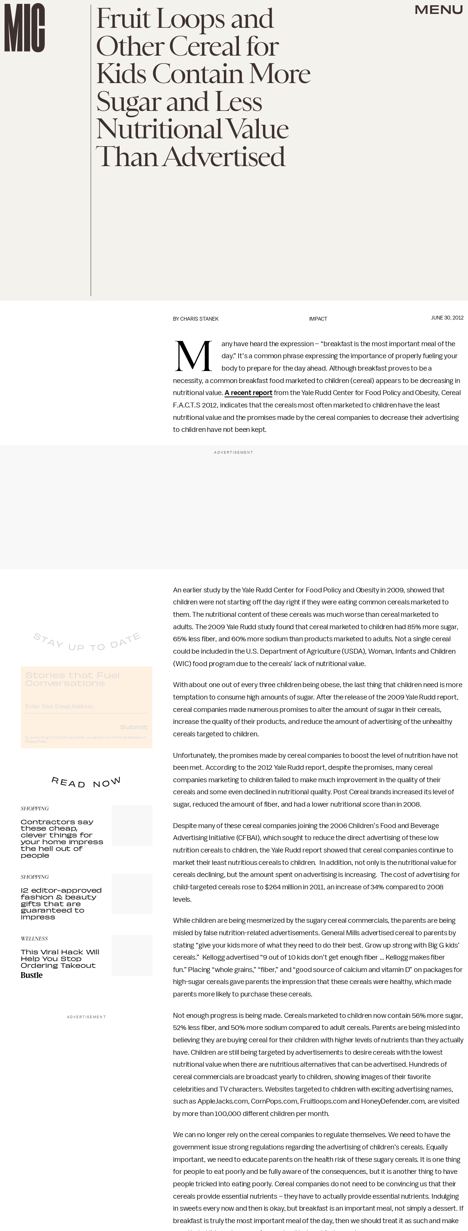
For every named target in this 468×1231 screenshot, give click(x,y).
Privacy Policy (36, 748)
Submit (134, 733)
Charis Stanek (199, 319)
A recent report (248, 393)
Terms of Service (126, 744)
